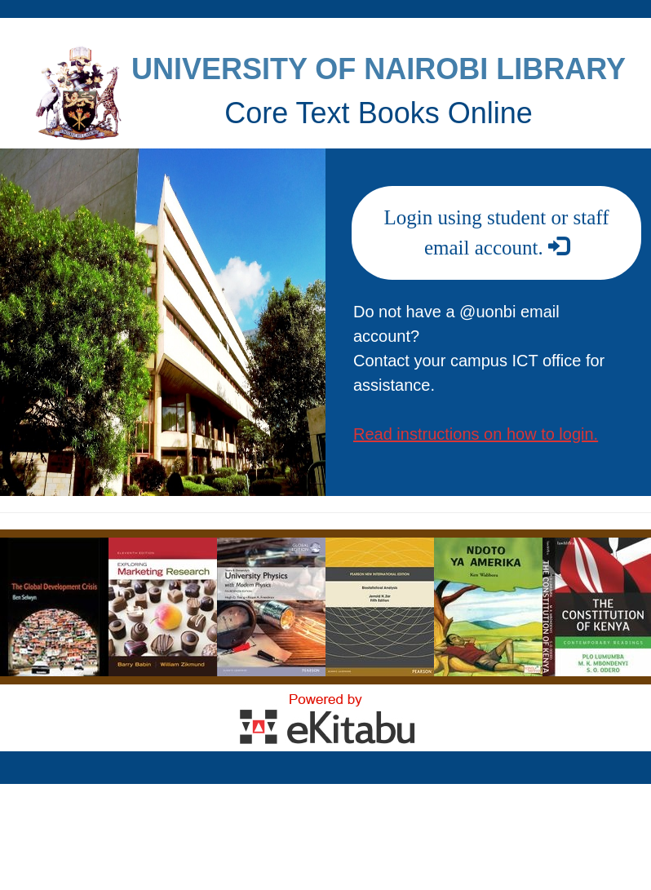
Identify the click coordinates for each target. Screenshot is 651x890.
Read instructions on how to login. (475, 434)
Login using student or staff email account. (496, 232)
